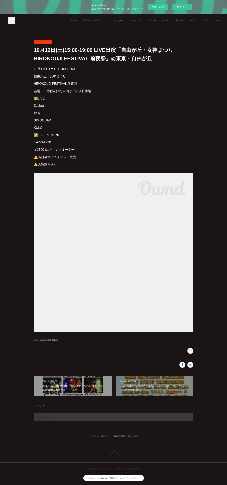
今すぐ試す (158, 6)
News (192, 20)
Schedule (135, 20)
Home (73, 20)
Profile (179, 20)
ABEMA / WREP (91, 20)
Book (216, 20)
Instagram (119, 20)
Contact (166, 20)
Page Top (113, 452)
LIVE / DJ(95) (40, 340)
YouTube (151, 20)
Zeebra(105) (52, 340)
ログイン (182, 7)
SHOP (204, 20)
